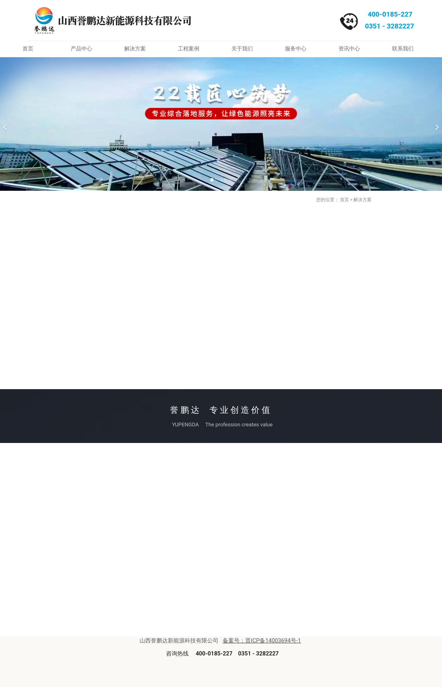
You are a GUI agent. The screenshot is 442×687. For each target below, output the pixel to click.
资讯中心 (349, 48)
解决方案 (135, 48)
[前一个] (5, 124)
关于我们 (242, 48)
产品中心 (81, 48)
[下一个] (436, 124)
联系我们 (403, 48)
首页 (28, 48)
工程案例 (188, 48)
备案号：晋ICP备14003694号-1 (262, 640)
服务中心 (295, 48)
